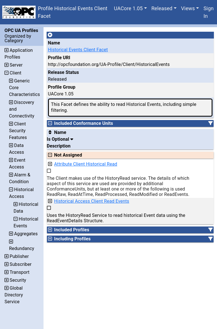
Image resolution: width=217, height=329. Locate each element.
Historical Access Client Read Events (91, 201)
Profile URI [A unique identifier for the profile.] (59, 57)
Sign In (208, 12)
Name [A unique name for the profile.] (54, 43)
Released (162, 8)
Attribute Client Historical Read (85, 164)
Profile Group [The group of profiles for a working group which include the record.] (61, 87)
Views (188, 8)
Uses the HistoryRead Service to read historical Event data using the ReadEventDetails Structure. (116, 218)
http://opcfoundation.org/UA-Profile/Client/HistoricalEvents (109, 64)
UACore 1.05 (128, 8)
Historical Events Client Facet (78, 49)
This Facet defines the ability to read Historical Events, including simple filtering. (123, 107)
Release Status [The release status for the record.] (63, 72)
